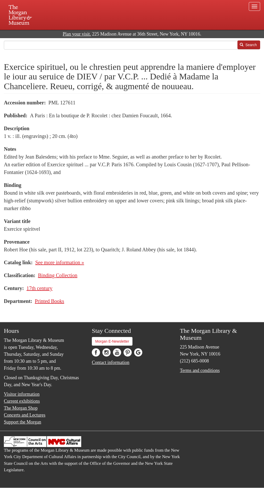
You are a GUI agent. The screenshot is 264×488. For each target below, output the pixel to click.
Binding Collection (57, 275)
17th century (40, 288)
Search (248, 45)
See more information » (59, 262)
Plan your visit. (77, 34)
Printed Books (49, 301)
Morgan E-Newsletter (112, 341)
